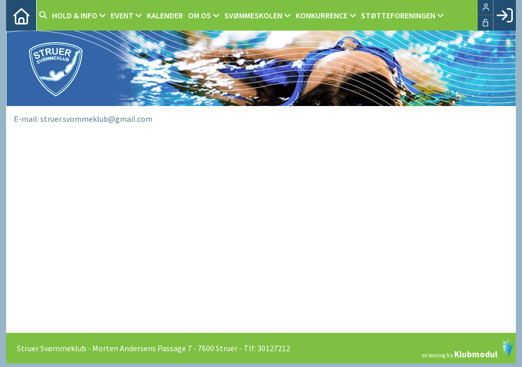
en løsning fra (467, 348)
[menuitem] (21, 15)
